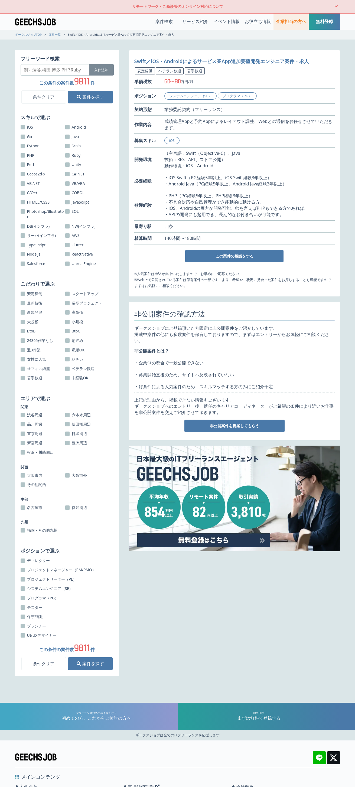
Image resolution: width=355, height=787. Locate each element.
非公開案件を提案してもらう (234, 425)
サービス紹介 (195, 21)
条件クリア (43, 97)
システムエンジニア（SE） (190, 95)
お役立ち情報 (258, 21)
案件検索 (164, 21)
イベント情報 (227, 21)
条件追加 (101, 69)
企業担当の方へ (291, 21)
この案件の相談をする (234, 256)
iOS (172, 140)
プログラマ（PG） (237, 95)
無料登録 (324, 21)
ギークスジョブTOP (28, 34)
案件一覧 (55, 34)
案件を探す (90, 97)
